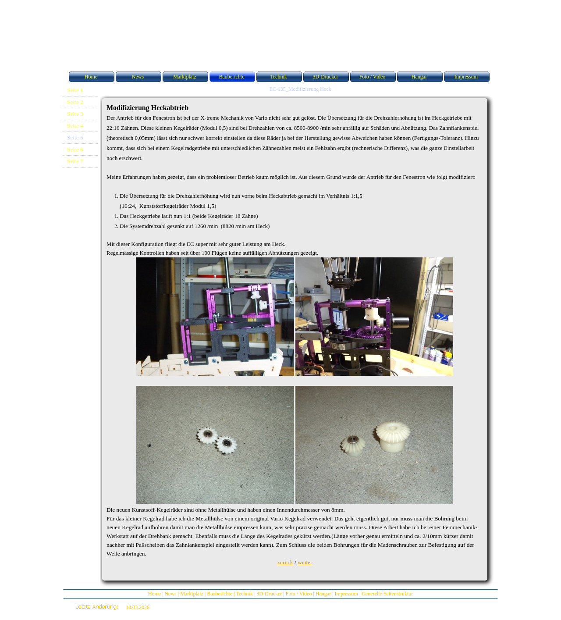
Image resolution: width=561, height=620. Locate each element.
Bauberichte (219, 594)
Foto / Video (299, 594)
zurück (285, 562)
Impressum (346, 594)
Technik (244, 594)
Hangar (323, 594)
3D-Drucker (269, 594)
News (170, 594)
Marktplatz (191, 594)
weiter (305, 562)
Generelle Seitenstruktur (387, 594)
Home (154, 594)
